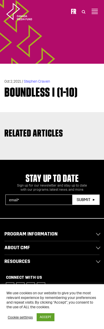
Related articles (33, 133)
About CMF (17, 248)
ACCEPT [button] (45, 317)
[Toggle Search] (83, 11)
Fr (73, 11)
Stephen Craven (37, 81)
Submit (83, 199)
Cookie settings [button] (20, 317)
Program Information (31, 234)
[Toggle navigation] (95, 11)
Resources (17, 261)
